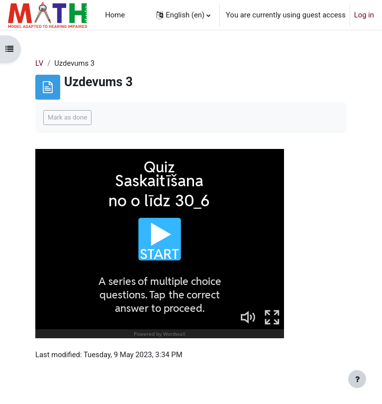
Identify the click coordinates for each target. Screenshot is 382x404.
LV (39, 63)
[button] (183, 15)
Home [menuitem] (115, 14)
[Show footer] (357, 379)
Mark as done (67, 117)
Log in (364, 14)
